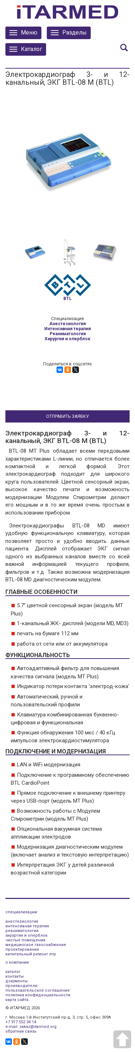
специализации (21, 912)
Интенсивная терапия (67, 328)
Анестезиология (67, 323)
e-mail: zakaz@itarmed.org (31, 1026)
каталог (13, 971)
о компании (17, 962)
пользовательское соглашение (37, 990)
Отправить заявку (67, 416)
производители (21, 985)
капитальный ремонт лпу (30, 954)
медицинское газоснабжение (35, 944)
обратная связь (21, 1031)
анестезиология (21, 921)
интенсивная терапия (27, 926)
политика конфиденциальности (37, 995)
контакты (14, 976)
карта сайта (16, 999)
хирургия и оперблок (26, 935)
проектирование (22, 949)
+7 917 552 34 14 (20, 1022)
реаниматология (22, 930)
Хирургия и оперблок (67, 338)
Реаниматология (68, 333)
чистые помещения (25, 940)
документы (16, 981)
